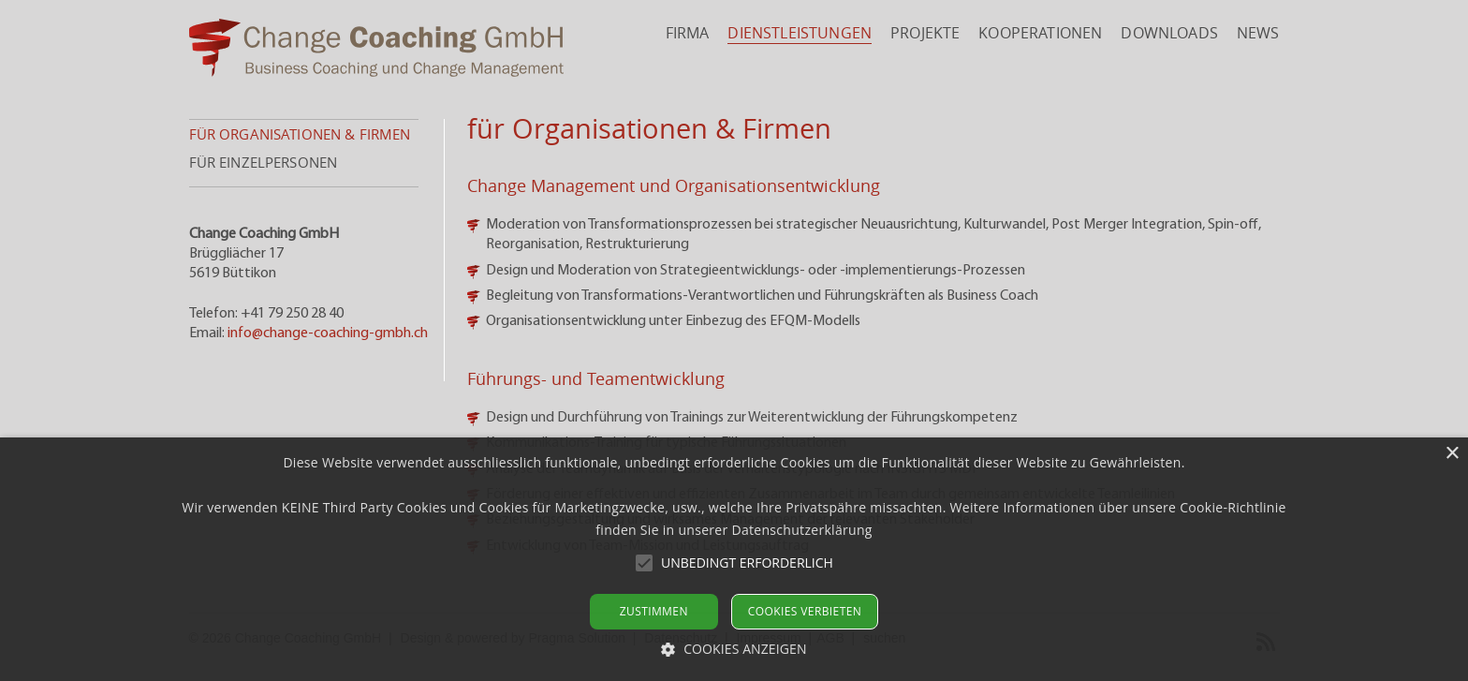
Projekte (925, 32)
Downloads (1169, 32)
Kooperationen (1040, 32)
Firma (688, 32)
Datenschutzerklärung (801, 530)
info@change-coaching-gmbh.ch (328, 333)
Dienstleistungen (799, 32)
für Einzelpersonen (263, 162)
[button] (747, 563)
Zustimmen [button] (654, 611)
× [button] (1452, 454)
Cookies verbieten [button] (804, 611)
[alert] (734, 559)
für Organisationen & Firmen (300, 134)
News (1258, 32)
